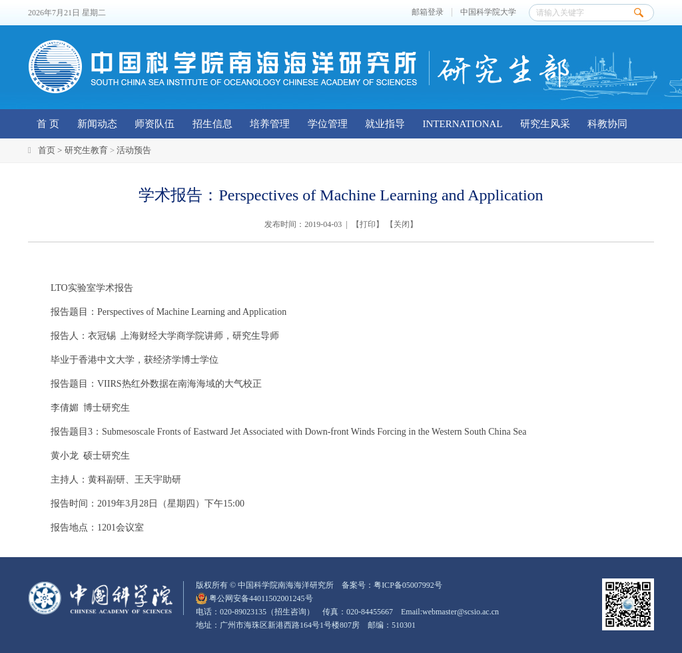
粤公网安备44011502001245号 (254, 598)
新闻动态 (97, 123)
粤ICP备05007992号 (408, 585)
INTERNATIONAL (463, 123)
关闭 (402, 224)
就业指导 (385, 123)
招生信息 (212, 123)
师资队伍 (154, 123)
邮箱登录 (428, 12)
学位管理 (328, 123)
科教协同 (607, 123)
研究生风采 (545, 123)
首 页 (48, 123)
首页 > (51, 150)
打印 (368, 224)
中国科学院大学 (488, 12)
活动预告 (134, 150)
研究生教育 (86, 150)
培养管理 (270, 123)
